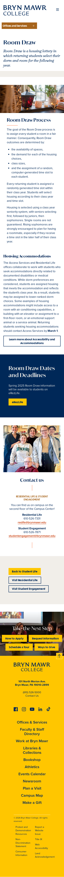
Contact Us (32, 696)
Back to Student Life (24, 571)
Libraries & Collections (32, 750)
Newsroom (32, 781)
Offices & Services (32, 722)
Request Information (45, 638)
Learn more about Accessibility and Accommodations (32, 341)
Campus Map (32, 795)
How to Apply (14, 638)
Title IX (38, 839)
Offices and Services (15, 25)
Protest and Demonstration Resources (23, 830)
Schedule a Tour (19, 647)
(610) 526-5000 (32, 692)
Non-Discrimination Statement (23, 843)
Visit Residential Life (25, 580)
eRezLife (17, 402)
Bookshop (32, 759)
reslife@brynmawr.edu (32, 522)
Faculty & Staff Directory (32, 732)
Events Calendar (32, 774)
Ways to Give (46, 647)
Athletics (32, 767)
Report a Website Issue (39, 830)
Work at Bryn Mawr (32, 741)
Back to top (59, 655)
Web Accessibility (41, 846)
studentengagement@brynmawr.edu (32, 536)
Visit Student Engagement (28, 588)
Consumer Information (21, 853)
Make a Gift (32, 802)
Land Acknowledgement (45, 855)
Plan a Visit (32, 788)
